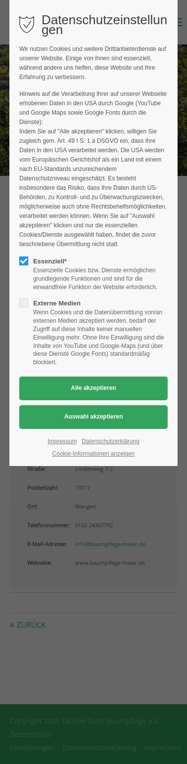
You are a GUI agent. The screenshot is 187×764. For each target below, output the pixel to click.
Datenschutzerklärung (111, 441)
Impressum (62, 441)
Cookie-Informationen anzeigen (93, 453)
